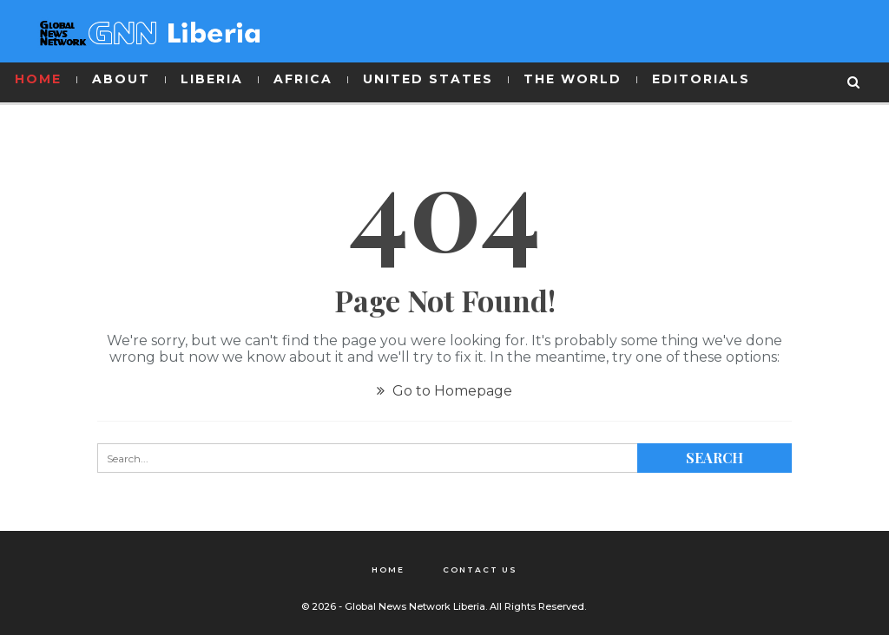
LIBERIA (212, 79)
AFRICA (303, 79)
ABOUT (121, 79)
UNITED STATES (428, 79)
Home (388, 569)
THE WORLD (573, 79)
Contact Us (480, 569)
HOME (38, 79)
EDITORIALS (701, 79)
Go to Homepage (444, 391)
